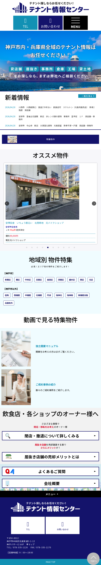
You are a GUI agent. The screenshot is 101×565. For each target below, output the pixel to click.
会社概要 (52, 483)
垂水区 (72, 280)
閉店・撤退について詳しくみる (52, 435)
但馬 (7, 295)
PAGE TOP (50, 562)
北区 (91, 280)
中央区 (28, 280)
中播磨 (28, 295)
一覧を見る (87, 96)
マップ (31, 544)
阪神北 (59, 295)
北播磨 (39, 295)
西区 (82, 280)
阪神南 (70, 295)
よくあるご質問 (52, 471)
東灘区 (8, 280)
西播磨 (17, 295)
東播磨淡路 (83, 295)
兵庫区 (39, 280)
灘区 (18, 280)
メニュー (50, 494)
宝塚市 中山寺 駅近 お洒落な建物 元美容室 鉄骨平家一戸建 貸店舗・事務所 (56, 125)
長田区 (50, 280)
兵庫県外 (9, 303)
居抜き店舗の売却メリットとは (52, 456)
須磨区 (61, 280)
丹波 (49, 295)
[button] (26, 247)
